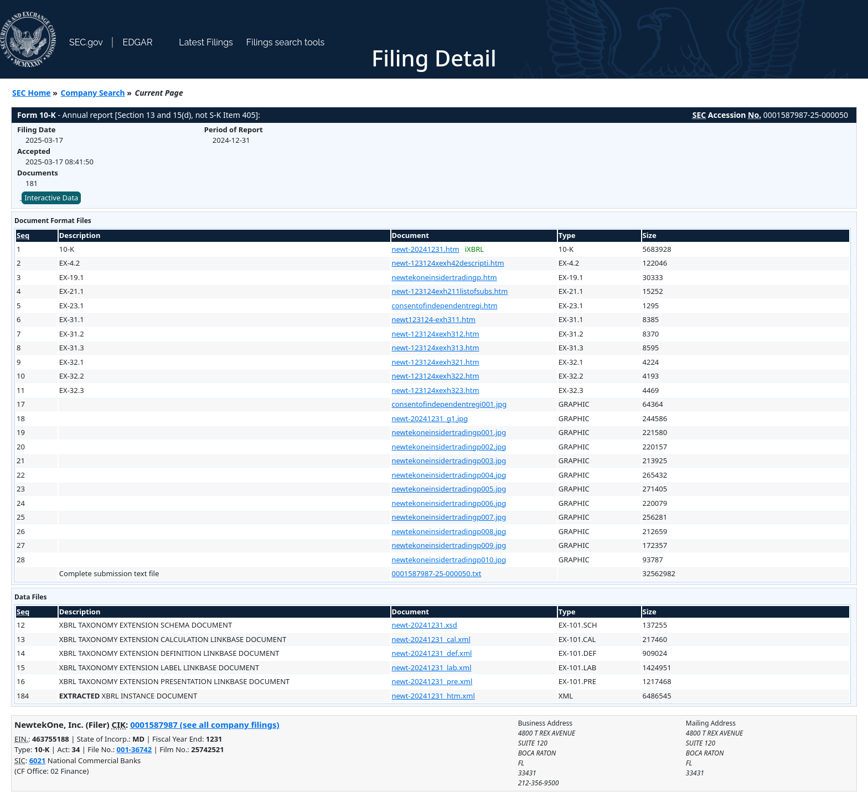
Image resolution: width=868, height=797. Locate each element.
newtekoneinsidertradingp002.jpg (449, 447)
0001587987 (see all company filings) (204, 724)
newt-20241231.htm (425, 249)
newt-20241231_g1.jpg (430, 418)
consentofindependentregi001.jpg (449, 404)
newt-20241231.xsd (424, 625)
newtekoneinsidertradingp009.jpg (449, 545)
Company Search (93, 92)
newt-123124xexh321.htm (435, 362)
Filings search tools (285, 42)
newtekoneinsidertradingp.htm (444, 277)
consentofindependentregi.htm (445, 305)
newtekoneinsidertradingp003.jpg (449, 460)
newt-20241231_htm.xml (433, 696)
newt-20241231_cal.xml (431, 639)
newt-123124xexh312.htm (435, 334)
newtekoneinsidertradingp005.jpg (449, 489)
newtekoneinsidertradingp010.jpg (449, 560)
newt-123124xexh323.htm (435, 390)
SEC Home (31, 92)
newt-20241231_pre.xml (432, 681)
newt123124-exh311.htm (434, 319)
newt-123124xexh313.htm (435, 348)
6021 (37, 760)
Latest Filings (205, 42)
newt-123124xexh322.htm (435, 376)
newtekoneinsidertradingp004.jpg (449, 475)
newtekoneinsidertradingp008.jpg (449, 531)
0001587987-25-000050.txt (437, 573)
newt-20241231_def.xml (432, 653)
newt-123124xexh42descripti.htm (448, 263)
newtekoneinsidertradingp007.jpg (449, 517)
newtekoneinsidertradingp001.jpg (449, 432)
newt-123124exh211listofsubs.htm (450, 291)
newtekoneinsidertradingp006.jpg (449, 503)
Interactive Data (51, 198)
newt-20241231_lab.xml (432, 667)
